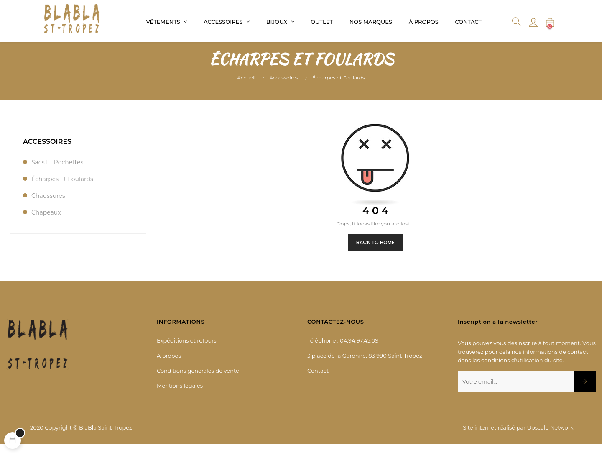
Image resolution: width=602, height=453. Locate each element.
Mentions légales (180, 394)
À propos (169, 364)
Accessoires (47, 150)
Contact (318, 379)
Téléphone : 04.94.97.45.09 (342, 349)
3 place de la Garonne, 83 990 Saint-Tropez (364, 364)
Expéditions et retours (187, 349)
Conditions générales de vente (198, 379)
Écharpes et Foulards (62, 187)
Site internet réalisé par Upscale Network (518, 435)
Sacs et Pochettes (57, 170)
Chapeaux (46, 220)
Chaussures (48, 203)
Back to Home (375, 250)
